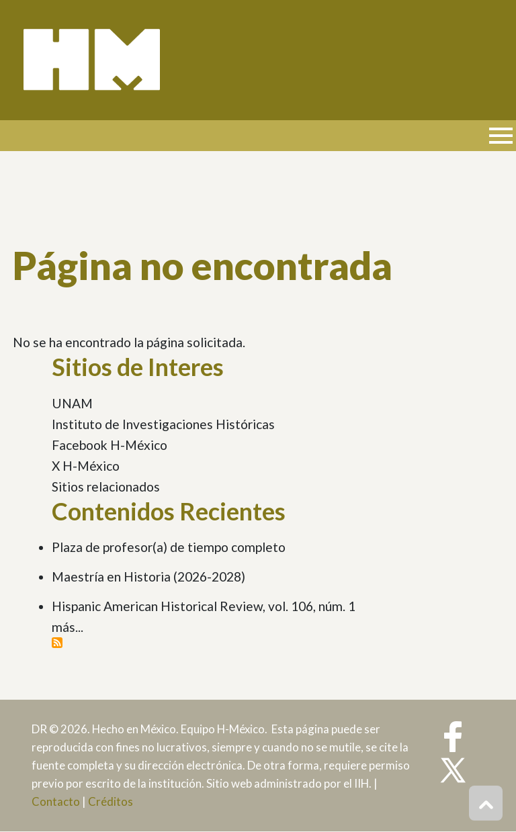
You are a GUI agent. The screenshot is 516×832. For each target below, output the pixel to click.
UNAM (72, 403)
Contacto (56, 801)
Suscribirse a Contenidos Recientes (57, 642)
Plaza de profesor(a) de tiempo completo (169, 547)
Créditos (110, 801)
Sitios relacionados (106, 486)
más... (67, 627)
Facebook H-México (109, 445)
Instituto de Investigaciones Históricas (163, 424)
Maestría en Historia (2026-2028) (148, 576)
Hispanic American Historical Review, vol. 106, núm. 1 (203, 606)
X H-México (86, 465)
